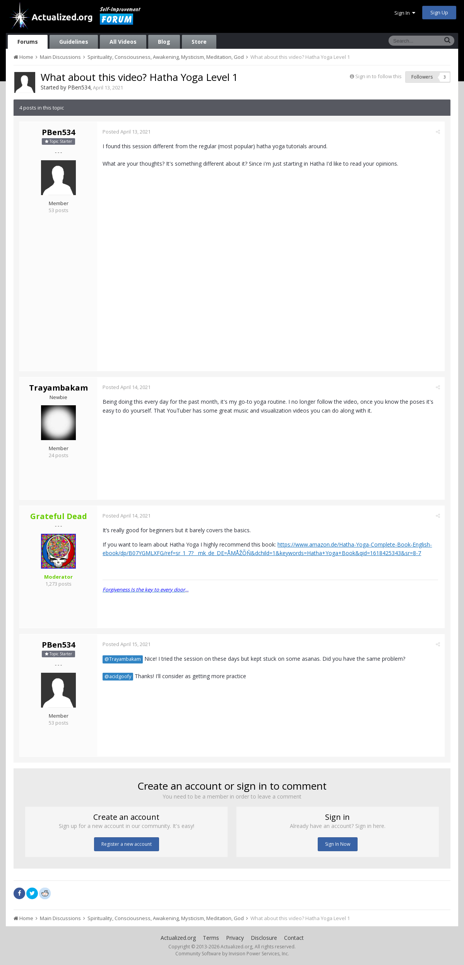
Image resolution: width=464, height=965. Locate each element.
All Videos (123, 41)
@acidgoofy (118, 676)
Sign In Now (337, 844)
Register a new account (126, 844)
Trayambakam (58, 387)
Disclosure (264, 937)
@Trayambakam (123, 659)
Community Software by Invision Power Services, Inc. (232, 953)
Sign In (404, 12)
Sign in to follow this (378, 76)
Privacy (235, 937)
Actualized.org (178, 937)
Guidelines (73, 41)
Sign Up (439, 12)
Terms (211, 937)
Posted (127, 131)
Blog (164, 41)
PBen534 (79, 87)
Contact (294, 937)
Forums (27, 41)
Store (199, 41)
